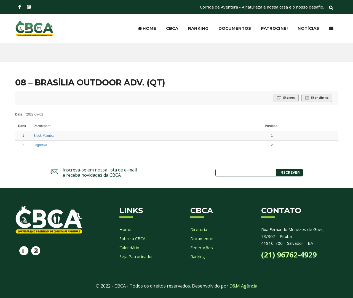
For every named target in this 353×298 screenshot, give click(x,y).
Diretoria (198, 229)
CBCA (172, 28)
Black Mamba (44, 136)
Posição (271, 126)
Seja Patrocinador (136, 256)
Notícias (308, 28)
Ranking (198, 28)
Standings (317, 98)
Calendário (129, 247)
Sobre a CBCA (132, 238)
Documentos (234, 28)
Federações (201, 247)
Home (147, 28)
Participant (43, 126)
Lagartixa (40, 145)
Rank (22, 126)
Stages (286, 98)
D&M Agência (243, 286)
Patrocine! (274, 28)
